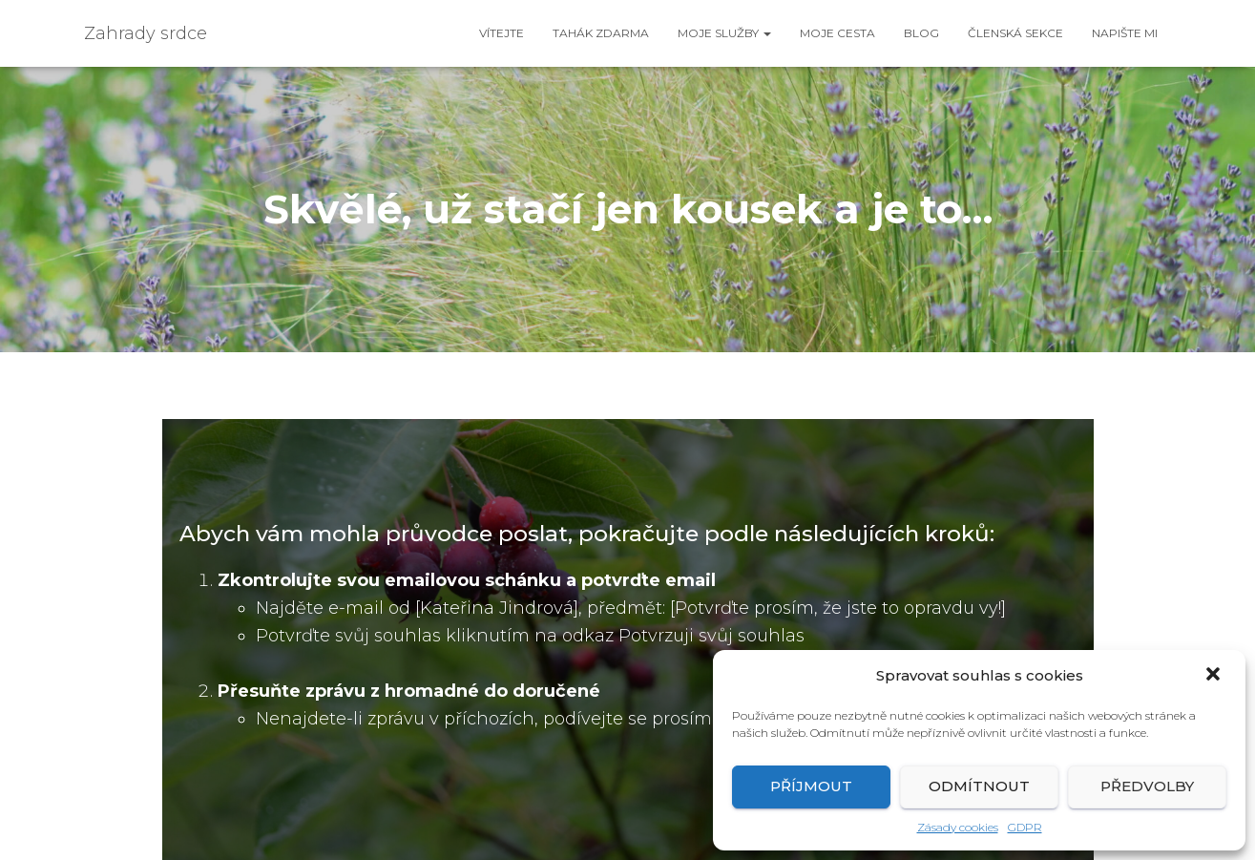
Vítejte (501, 33)
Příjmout (811, 786)
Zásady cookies (957, 827)
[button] (1214, 675)
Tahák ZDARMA (601, 33)
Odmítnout (979, 786)
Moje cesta (837, 33)
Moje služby (724, 33)
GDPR (1025, 827)
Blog (921, 33)
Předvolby (1147, 786)
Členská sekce (1015, 33)
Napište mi (1125, 33)
